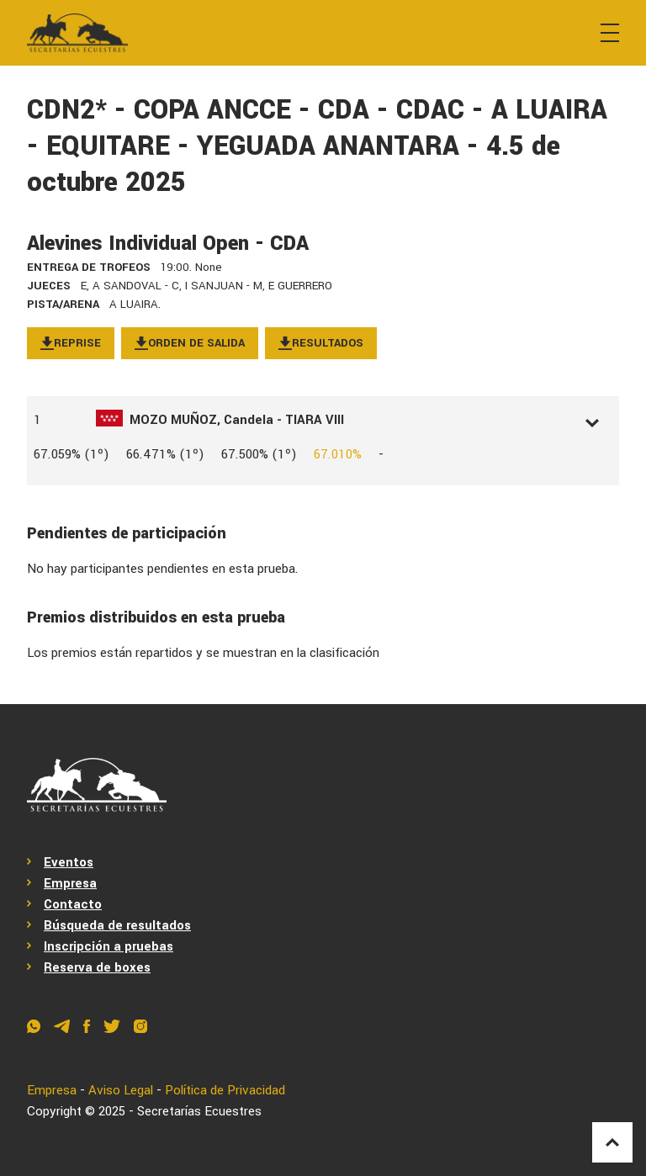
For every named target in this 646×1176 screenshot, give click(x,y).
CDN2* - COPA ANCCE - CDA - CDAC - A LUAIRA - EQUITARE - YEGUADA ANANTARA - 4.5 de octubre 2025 (317, 146)
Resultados (320, 343)
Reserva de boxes (97, 967)
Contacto (73, 904)
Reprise (70, 343)
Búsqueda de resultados (117, 925)
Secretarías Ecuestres (199, 1111)
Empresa (70, 883)
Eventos (68, 862)
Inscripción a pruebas (108, 946)
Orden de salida (190, 343)
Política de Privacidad (225, 1090)
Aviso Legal (120, 1090)
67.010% (338, 454)
